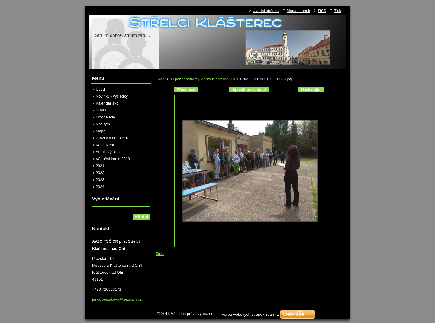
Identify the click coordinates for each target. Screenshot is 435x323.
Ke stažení (105, 145)
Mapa (100, 131)
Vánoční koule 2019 (113, 159)
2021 (100, 165)
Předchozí (186, 89)
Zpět (160, 253)
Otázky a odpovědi (112, 138)
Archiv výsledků (109, 152)
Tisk (337, 10)
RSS (322, 10)
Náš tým (103, 124)
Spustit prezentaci (249, 89)
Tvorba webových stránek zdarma (249, 316)
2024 (100, 186)
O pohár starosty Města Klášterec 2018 (204, 79)
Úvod (160, 79)
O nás (101, 110)
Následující (311, 89)
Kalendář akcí (107, 103)
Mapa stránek (298, 10)
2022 (100, 172)
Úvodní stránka (266, 10)
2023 (100, 179)
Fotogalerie (105, 117)
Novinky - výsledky (112, 96)
